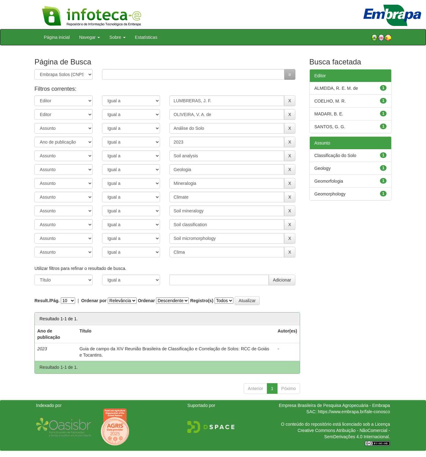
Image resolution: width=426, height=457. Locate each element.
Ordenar (146, 300)
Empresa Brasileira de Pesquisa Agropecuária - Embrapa (334, 405)
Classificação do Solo (335, 155)
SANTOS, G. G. (329, 126)
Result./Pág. (47, 300)
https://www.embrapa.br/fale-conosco (354, 411)
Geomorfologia (328, 181)
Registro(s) (201, 300)
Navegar (89, 37)
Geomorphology (330, 193)
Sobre (117, 37)
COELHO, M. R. (330, 101)
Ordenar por (93, 300)
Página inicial (57, 37)
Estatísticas (146, 37)
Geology (322, 168)
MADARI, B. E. (329, 113)
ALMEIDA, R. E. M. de (336, 88)
